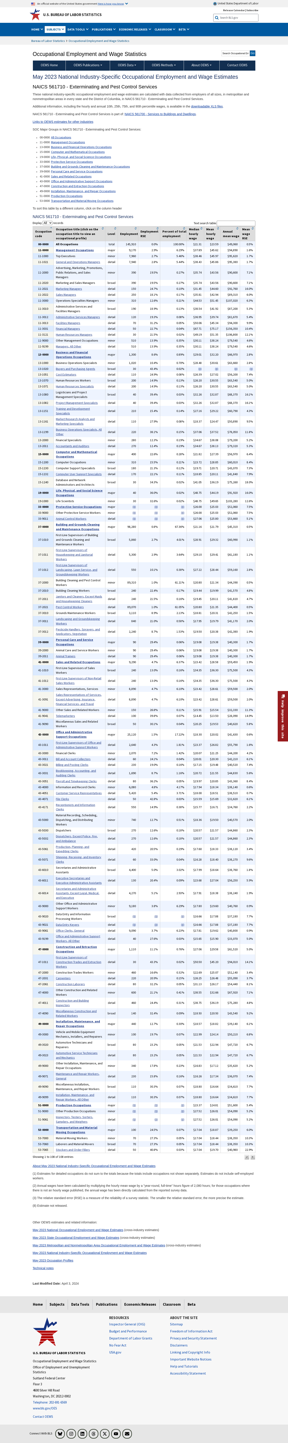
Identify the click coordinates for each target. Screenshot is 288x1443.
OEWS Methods (162, 65)
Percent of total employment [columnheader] (174, 233)
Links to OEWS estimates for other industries (63, 122)
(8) (200, 369)
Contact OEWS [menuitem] (237, 65)
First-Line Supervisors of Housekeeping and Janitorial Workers (74, 554)
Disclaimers (179, 1345)
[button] (246, 1157)
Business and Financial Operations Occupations (81, 147)
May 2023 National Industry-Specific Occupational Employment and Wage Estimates (90, 1253)
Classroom (172, 1304)
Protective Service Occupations (72, 162)
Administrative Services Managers (78, 317)
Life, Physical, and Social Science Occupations (81, 157)
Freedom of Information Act (191, 1331)
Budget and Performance (128, 1331)
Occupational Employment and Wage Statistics (99, 41)
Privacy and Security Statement (193, 1338)
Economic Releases (140, 1304)
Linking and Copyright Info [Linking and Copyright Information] (190, 1352)
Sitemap (176, 1324)
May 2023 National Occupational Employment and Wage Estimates (78, 1230)
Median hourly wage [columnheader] (194, 233)
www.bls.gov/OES (45, 1408)
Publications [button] (102, 29)
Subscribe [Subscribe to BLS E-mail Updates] (252, 10)
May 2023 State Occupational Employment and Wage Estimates (76, 1237)
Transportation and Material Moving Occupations (82, 201)
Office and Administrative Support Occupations (81, 181)
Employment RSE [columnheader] (149, 233)
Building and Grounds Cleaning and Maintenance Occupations (90, 166)
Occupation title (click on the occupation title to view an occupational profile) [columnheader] (77, 233)
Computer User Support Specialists (79, 474)
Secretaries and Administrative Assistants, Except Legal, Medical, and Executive (77, 893)
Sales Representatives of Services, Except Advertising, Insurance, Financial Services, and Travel (79, 699)
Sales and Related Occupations (71, 176)
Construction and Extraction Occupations (77, 186)
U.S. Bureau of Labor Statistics (72, 14)
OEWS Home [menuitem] (49, 65)
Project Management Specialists (77, 403)
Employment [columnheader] (129, 234)
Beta (192, 1304)
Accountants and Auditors (72, 446)
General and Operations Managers (78, 262)
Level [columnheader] (111, 234)
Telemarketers (65, 716)
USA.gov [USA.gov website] (115, 1352)
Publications (106, 1304)
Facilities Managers (68, 323)
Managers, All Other (68, 346)
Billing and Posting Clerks (72, 765)
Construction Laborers (70, 984)
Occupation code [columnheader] (43, 233)
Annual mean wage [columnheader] (231, 233)
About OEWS (200, 65)
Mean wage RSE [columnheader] (246, 233)
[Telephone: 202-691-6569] (68, 1402)
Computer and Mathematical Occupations (78, 152)
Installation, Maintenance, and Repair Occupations (83, 191)
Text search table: (224, 223)
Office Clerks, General (70, 931)
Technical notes (43, 1268)
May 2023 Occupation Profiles (53, 1260)
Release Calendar (234, 10)
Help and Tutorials (184, 1366)
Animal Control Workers (71, 519)
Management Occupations (68, 142)
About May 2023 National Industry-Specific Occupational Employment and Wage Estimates (94, 1166)
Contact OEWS (43, 1416)
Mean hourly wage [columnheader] (210, 233)
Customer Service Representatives (79, 793)
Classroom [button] (163, 29)
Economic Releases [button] (133, 29)
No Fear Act (117, 1345)
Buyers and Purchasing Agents (75, 369)
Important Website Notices (191, 1359)
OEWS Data (125, 65)
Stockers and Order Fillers (73, 1150)
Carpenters (63, 978)
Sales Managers (66, 295)
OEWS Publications (87, 65)
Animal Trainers (65, 656)
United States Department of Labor (235, 4)
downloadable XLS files (207, 106)
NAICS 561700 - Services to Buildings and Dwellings (160, 114)
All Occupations (61, 137)
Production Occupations (67, 196)
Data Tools (80, 1304)
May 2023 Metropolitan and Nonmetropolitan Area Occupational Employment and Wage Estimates (99, 1245)
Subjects (57, 1304)
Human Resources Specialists (75, 386)
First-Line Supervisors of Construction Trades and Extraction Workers (78, 962)
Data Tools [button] (76, 29)
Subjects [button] (53, 29)
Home (38, 1304)
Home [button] (35, 29)
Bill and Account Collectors (73, 759)
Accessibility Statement (188, 1373)
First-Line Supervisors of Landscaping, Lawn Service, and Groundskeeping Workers (76, 569)
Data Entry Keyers (67, 925)
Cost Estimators (66, 374)
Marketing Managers (69, 289)
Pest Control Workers (70, 607)
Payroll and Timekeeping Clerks (76, 781)
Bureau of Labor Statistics (48, 41)
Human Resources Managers (74, 335)
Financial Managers (68, 329)
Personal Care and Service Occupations (77, 171)
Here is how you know (111, 3)
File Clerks (62, 799)
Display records (48, 223)
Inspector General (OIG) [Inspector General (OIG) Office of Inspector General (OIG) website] (127, 1324)
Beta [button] (182, 29)
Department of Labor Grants (130, 1338)
